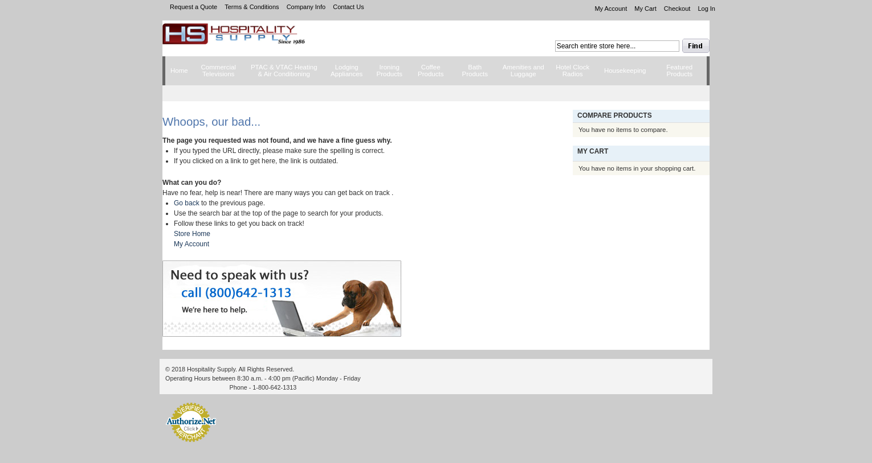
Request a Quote (193, 6)
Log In (706, 8)
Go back (186, 203)
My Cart (645, 8)
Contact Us (348, 6)
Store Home (192, 234)
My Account (610, 8)
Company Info (306, 6)
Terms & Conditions (252, 6)
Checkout (677, 8)
